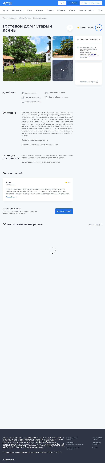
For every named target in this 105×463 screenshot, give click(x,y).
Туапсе (39, 10)
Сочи (29, 10)
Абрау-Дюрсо (25, 18)
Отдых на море (9, 18)
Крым (6, 10)
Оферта (95, 448)
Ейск (99, 10)
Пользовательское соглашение (73, 448)
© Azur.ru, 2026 (8, 459)
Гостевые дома (39, 18)
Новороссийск (86, 10)
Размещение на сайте (97, 438)
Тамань (50, 10)
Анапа (72, 10)
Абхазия (61, 10)
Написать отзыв (64, 211)
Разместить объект (96, 443)
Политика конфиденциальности (74, 443)
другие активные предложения (89, 55)
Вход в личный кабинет (72, 438)
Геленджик (17, 10)
